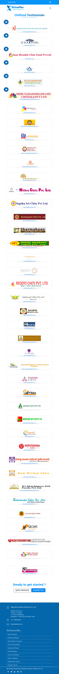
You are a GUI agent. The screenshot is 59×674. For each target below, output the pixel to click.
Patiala (38, 601)
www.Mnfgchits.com (29, 328)
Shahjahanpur (47, 601)
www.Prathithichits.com (29, 315)
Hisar (44, 601)
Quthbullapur (24, 601)
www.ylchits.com (29, 139)
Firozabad (49, 601)
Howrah (11, 600)
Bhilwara (30, 601)
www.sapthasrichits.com (29, 207)
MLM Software (12, 634)
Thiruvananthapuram (35, 600)
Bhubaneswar (25, 600)
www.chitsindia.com (29, 234)
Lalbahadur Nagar (17, 601)
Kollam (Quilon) (12, 601)
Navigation (12, 2)
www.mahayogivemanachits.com (29, 153)
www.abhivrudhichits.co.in (29, 423)
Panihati (18, 601)
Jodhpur (13, 600)
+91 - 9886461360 (16, 619)
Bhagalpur (31, 601)
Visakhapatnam (8, 600)
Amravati (45, 600)
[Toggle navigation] (50, 2)
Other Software (12, 658)
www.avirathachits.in (29, 72)
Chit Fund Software (13, 644)
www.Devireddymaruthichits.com (29, 463)
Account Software (13, 655)
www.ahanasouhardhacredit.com (29, 126)
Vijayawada (17, 600)
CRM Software (12, 651)
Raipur (40, 600)
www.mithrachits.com (29, 193)
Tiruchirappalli (39, 600)
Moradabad (37, 600)
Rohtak (40, 601)
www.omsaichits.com (29, 85)
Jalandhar (26, 600)
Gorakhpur (41, 600)
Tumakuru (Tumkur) (26, 601)
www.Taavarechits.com (29, 382)
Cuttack (46, 600)
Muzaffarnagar (28, 601)
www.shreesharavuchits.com (29, 247)
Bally (48, 601)
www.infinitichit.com (29, 274)
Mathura (35, 601)
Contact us (38, 590)
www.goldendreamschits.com (29, 166)
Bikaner (49, 600)
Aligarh (29, 600)
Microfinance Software (14, 641)
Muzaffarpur (37, 601)
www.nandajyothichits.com (29, 31)
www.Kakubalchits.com (29, 355)
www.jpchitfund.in (29, 530)
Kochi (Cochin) (51, 600)
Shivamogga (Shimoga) (33, 601)
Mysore (10, 600)
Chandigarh (9, 600)
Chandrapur (45, 601)
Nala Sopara (51, 601)
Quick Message (22, 590)
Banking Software (13, 638)
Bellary (39, 601)
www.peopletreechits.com (29, 180)
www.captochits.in (29, 436)
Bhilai (42, 600)
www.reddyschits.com (29, 288)
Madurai (28, 600)
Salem (27, 600)
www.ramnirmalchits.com (29, 477)
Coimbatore (16, 600)
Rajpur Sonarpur (48, 600)
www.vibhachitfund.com (29, 396)
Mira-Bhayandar (19, 600)
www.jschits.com (29, 58)
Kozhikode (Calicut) (8, 601)
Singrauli (41, 601)
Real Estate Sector (13, 661)
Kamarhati (43, 601)
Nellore (13, 601)
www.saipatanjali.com (29, 517)
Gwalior (20, 600)
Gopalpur (14, 601)
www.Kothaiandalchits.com (29, 504)
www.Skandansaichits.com (29, 342)
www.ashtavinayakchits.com (29, 544)
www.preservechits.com (29, 112)
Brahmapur (20, 601)
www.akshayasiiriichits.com (30, 220)
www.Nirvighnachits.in (29, 450)
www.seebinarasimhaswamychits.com (29, 99)
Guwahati (14, 600)
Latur (15, 601)
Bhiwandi (30, 600)
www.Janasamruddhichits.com (29, 369)
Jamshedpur (44, 600)
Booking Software (13, 648)
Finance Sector (12, 665)
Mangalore (10, 601)
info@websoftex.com (16, 624)
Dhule (22, 601)
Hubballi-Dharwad (23, 600)
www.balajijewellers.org (29, 261)
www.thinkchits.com (29, 45)
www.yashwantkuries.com (29, 573)
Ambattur (21, 601)
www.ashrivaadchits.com (29, 301)
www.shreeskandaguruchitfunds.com (29, 490)
